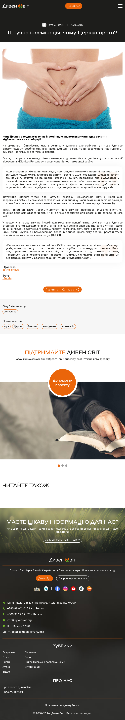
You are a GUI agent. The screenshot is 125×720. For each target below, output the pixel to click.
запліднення (49, 326)
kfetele (6, 278)
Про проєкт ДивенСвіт (17, 687)
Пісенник (30, 652)
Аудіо (6, 666)
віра (6, 326)
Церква (18, 326)
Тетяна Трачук (55, 25)
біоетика (32, 326)
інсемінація (68, 326)
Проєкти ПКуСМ (12, 692)
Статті (6, 657)
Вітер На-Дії (32, 666)
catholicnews (10, 270)
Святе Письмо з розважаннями (45, 662)
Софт (28, 657)
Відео (6, 671)
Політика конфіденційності (62, 705)
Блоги (6, 662)
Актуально (10, 311)
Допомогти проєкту (62, 382)
